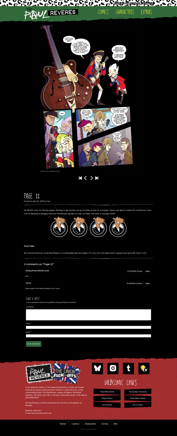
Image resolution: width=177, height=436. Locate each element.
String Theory (107, 398)
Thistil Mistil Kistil (107, 391)
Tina (48, 201)
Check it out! (141, 253)
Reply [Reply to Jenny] (148, 283)
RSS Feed (148, 3)
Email (28, 332)
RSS (116, 424)
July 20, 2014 (38, 201)
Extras (146, 12)
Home (63, 424)
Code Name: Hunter (138, 398)
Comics (103, 12)
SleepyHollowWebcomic (37, 271)
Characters (125, 12)
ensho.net (37, 410)
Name (28, 323)
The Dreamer (107, 404)
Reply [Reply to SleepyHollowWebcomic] (148, 271)
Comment (29, 307)
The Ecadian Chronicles (138, 391)
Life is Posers (138, 404)
